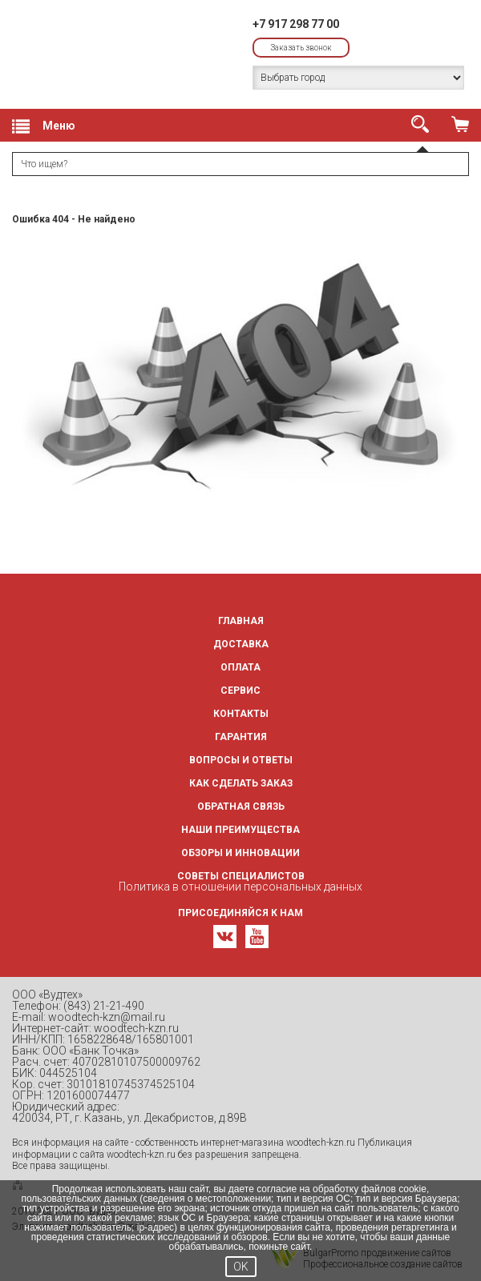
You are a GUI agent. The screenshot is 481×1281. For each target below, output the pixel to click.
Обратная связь (241, 806)
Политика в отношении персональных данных (240, 886)
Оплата (240, 667)
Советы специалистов (241, 876)
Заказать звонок (301, 47)
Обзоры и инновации (240, 853)
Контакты (241, 713)
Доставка (241, 644)
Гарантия (241, 737)
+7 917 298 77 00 (296, 24)
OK (241, 1266)
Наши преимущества (240, 829)
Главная (241, 620)
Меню (43, 126)
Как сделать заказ (241, 783)
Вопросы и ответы (241, 760)
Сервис (240, 690)
